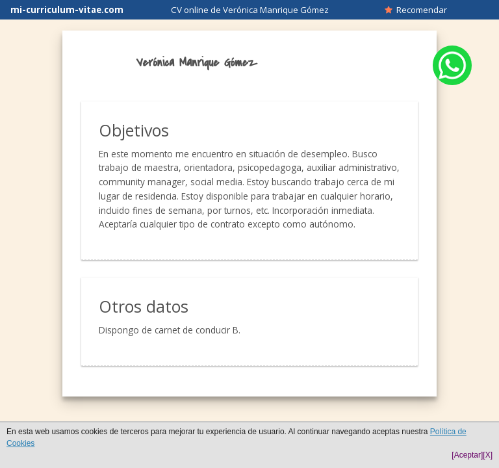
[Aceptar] (467, 455)
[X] (488, 455)
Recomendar (416, 10)
